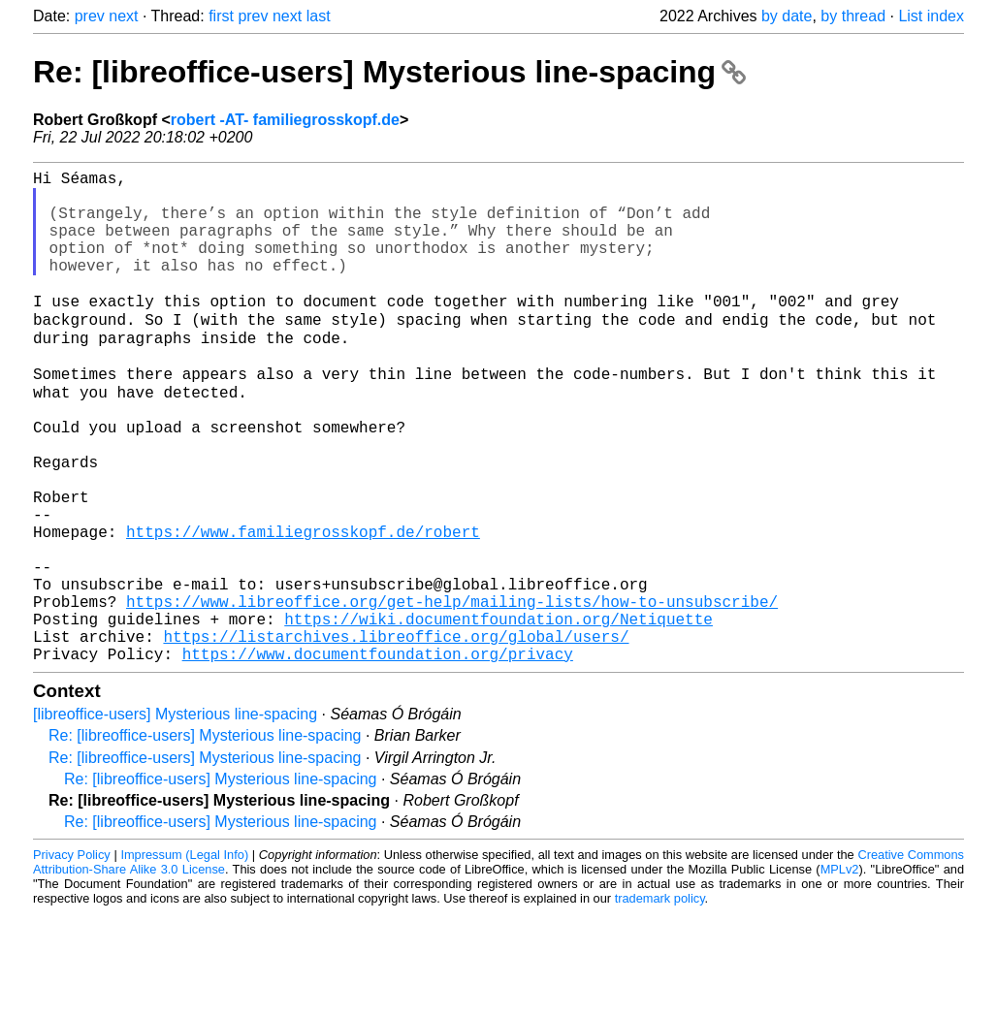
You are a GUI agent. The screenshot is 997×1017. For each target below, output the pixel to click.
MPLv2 (839, 973)
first (221, 16)
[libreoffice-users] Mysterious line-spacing (175, 818)
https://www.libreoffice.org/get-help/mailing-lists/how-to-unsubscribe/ (452, 693)
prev (90, 16)
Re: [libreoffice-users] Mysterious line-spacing (389, 71)
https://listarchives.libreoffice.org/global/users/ (395, 736)
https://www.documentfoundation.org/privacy (377, 757)
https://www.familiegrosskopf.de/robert (303, 608)
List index (931, 16)
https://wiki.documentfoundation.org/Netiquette (498, 714)
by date (786, 16)
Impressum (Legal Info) (184, 958)
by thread (852, 16)
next (123, 16)
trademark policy (660, 1002)
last (318, 16)
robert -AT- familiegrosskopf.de (285, 119)
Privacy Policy (72, 958)
